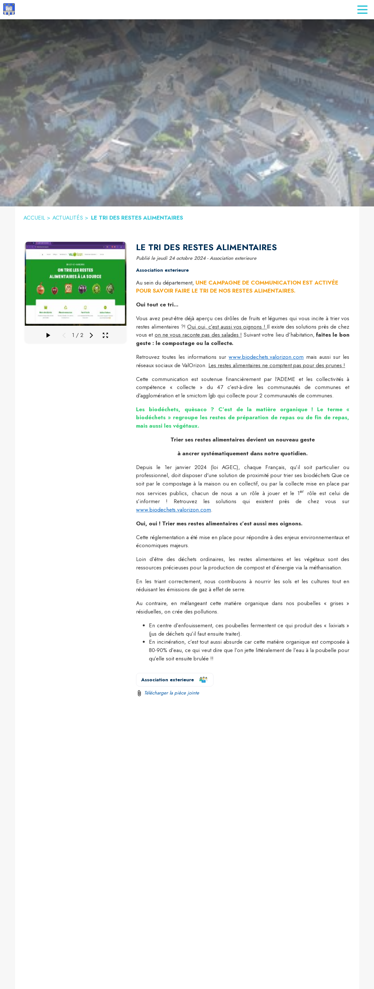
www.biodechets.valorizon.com (266, 357)
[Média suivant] (91, 335)
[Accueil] (9, 9)
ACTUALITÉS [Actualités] (67, 218)
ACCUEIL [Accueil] (34, 218)
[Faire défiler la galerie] (47, 335)
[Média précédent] (64, 335)
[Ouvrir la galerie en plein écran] (105, 335)
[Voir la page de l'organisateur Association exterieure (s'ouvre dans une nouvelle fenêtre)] (175, 679)
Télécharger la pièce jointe (171, 692)
